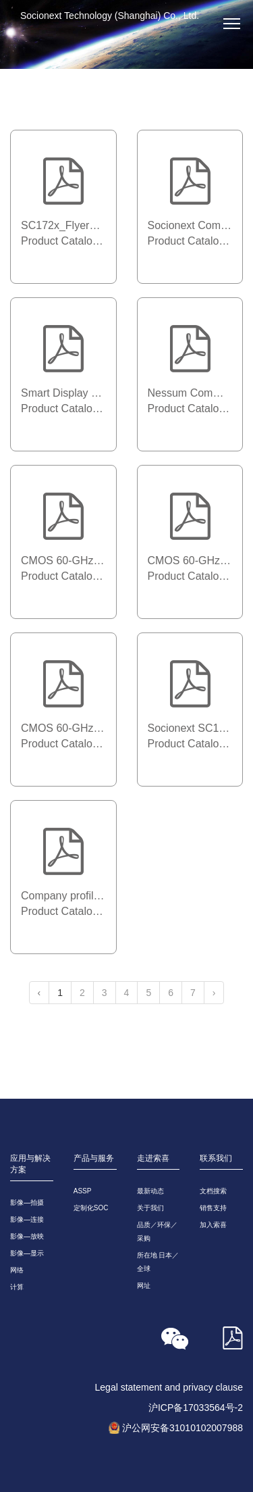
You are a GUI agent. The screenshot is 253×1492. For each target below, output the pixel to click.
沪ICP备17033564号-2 (195, 1407)
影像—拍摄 (27, 1202)
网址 (143, 1285)
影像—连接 (27, 1219)
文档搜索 (213, 1191)
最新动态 (150, 1191)
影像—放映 (27, 1236)
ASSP (83, 1191)
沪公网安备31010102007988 (182, 1427)
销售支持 (213, 1208)
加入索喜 (213, 1224)
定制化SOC (91, 1208)
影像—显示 (27, 1253)
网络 (17, 1270)
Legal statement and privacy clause (169, 1387)
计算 (17, 1287)
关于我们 (150, 1208)
